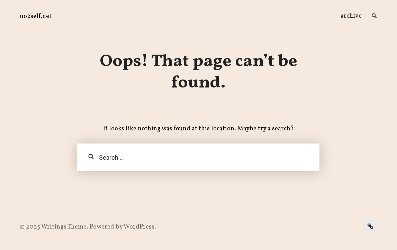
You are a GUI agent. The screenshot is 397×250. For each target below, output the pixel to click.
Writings (53, 227)
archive (351, 16)
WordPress (139, 227)
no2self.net (36, 16)
